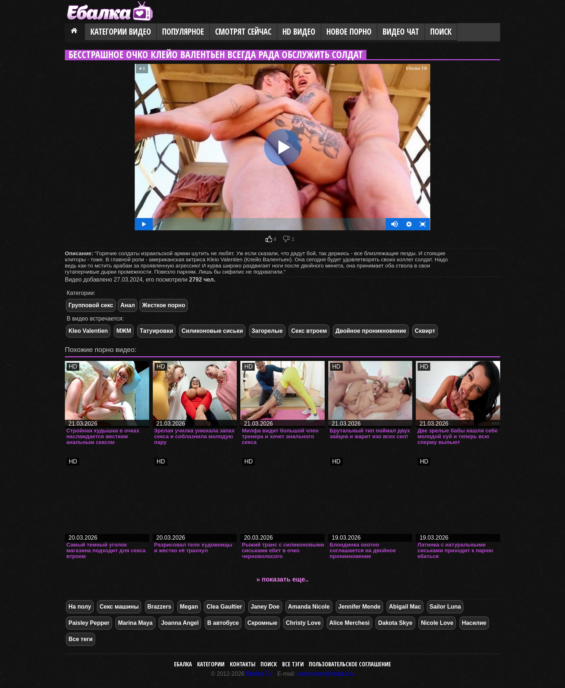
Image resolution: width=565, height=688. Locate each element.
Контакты (242, 664)
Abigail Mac (405, 607)
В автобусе (223, 623)
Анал (127, 305)
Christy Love (303, 623)
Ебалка (183, 664)
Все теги (80, 639)
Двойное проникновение (370, 331)
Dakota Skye (395, 623)
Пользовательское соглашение (350, 664)
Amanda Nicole (309, 607)
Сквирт (425, 331)
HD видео (298, 31)
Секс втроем (309, 331)
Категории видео (120, 31)
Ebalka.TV (259, 674)
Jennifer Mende (359, 607)
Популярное (183, 31)
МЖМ (123, 331)
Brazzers (159, 607)
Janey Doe (265, 607)
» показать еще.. (283, 579)
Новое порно (349, 31)
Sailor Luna (445, 607)
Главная (75, 32)
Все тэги (293, 664)
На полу (79, 607)
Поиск (440, 31)
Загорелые (267, 331)
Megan (189, 607)
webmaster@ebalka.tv (325, 674)
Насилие (474, 623)
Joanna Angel (180, 623)
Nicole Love (437, 623)
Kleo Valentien (88, 331)
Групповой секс (90, 305)
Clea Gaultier (224, 607)
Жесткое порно (163, 305)
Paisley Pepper (89, 623)
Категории (210, 664)
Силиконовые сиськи (212, 331)
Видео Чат (401, 31)
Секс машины (119, 607)
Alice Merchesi (349, 623)
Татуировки (156, 331)
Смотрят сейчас (243, 31)
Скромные (262, 623)
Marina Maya (135, 623)
